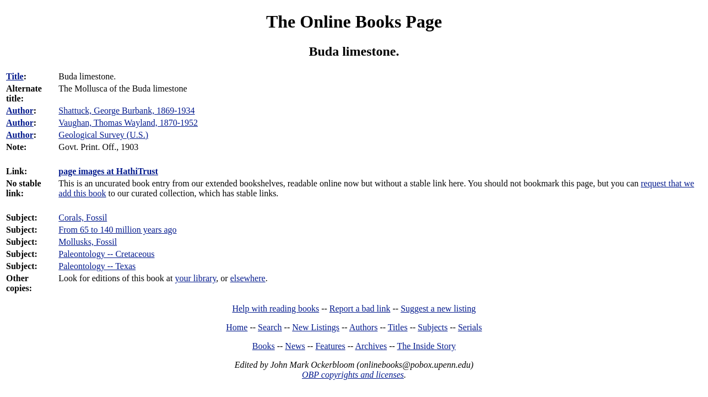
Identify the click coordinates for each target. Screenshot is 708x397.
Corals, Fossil (82, 217)
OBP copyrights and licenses (353, 374)
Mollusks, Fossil (87, 241)
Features (330, 346)
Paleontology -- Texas (97, 266)
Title (15, 76)
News (295, 346)
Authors (363, 327)
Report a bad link (360, 308)
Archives (371, 346)
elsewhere (248, 278)
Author (20, 110)
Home (236, 327)
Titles (398, 327)
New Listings (315, 327)
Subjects (432, 327)
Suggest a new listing (438, 308)
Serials (470, 327)
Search (270, 327)
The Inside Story (426, 346)
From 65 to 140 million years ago (117, 229)
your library (195, 278)
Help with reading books (275, 308)
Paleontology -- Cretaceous (106, 254)
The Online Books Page (354, 21)
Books (263, 346)
